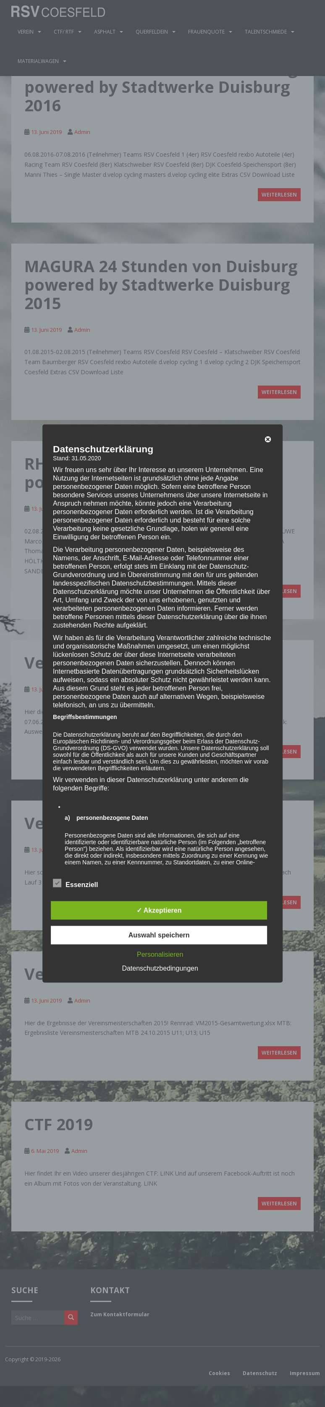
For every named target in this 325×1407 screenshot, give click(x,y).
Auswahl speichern (159, 935)
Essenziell (75, 883)
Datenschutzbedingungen (160, 968)
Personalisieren (160, 954)
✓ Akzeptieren (159, 910)
